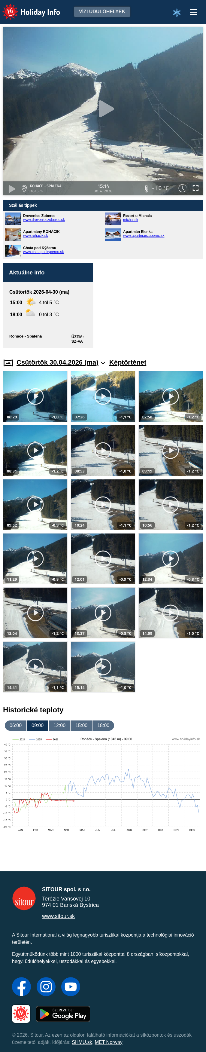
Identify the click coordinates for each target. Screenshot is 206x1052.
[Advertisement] (151, 305)
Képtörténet (127, 362)
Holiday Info (26, 7)
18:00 (103, 725)
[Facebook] (21, 987)
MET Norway (109, 1042)
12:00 (59, 725)
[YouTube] (70, 987)
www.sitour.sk (58, 916)
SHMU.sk (82, 1042)
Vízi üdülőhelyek (102, 11)
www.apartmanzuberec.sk (143, 236)
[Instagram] (46, 987)
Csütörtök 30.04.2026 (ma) (61, 362)
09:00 (38, 725)
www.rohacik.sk (35, 236)
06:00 (16, 725)
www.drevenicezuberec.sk (44, 220)
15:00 (81, 725)
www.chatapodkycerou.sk (43, 252)
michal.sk (130, 220)
